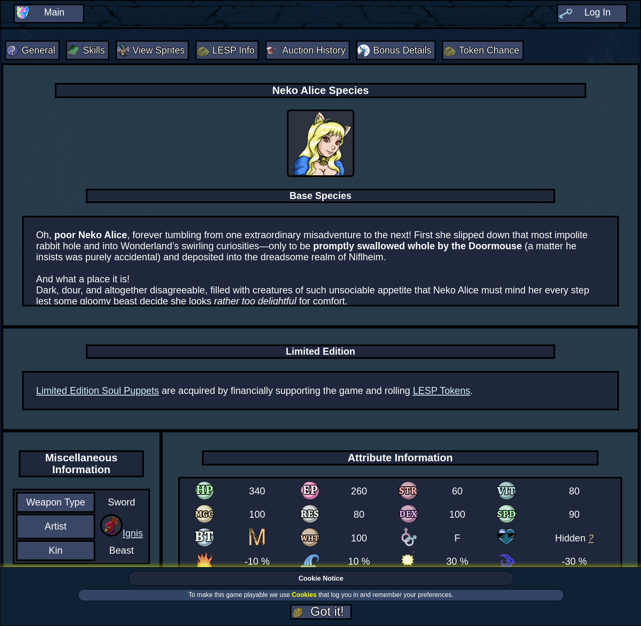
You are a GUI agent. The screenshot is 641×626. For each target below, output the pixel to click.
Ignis (133, 534)
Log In (597, 13)
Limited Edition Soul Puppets (97, 391)
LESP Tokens (441, 391)
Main (54, 13)
